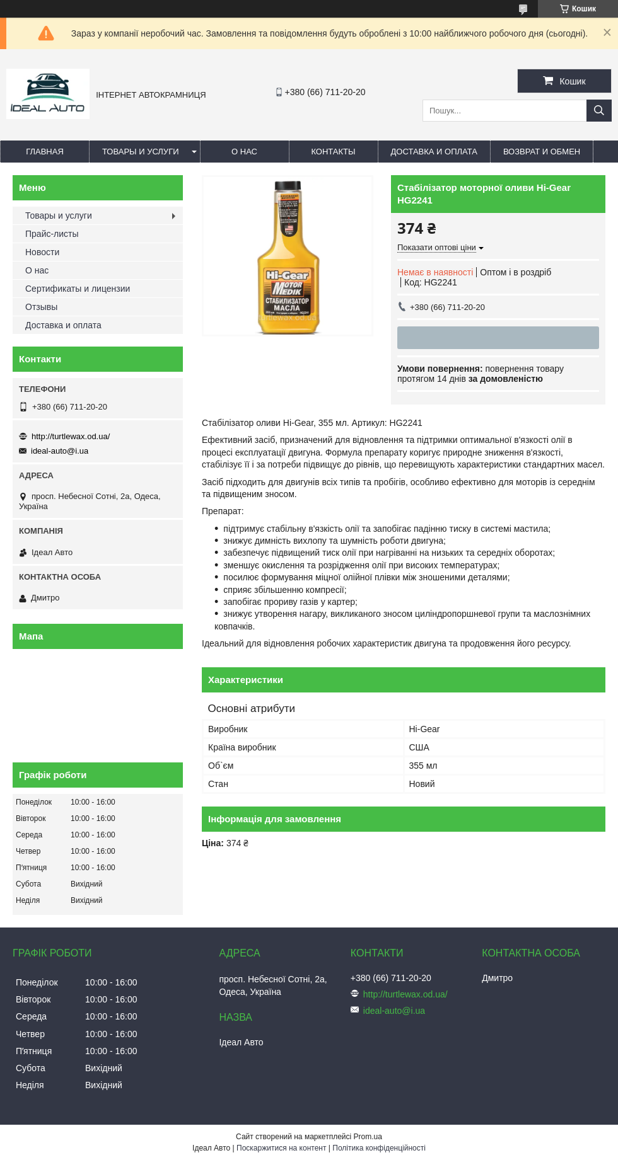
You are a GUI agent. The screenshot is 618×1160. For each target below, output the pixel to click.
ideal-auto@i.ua (59, 451)
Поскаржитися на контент (281, 1148)
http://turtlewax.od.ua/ (71, 436)
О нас (244, 151)
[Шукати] (599, 111)
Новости (42, 252)
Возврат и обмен (541, 151)
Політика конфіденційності (379, 1148)
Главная (45, 151)
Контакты (333, 151)
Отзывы (41, 307)
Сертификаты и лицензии (77, 289)
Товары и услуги (140, 151)
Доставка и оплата (434, 151)
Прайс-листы (52, 234)
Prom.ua (368, 1136)
